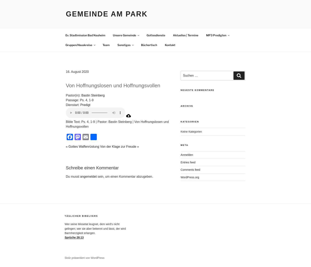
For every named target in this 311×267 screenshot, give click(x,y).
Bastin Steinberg (93, 95)
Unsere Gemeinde (126, 35)
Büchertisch (149, 45)
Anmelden (187, 154)
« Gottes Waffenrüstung (82, 146)
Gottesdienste (156, 35)
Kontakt (170, 45)
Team (106, 45)
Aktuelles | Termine (185, 35)
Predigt (85, 105)
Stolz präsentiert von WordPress (85, 257)
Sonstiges (125, 45)
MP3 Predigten (218, 35)
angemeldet (88, 176)
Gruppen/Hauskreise (80, 45)
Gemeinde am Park (107, 14)
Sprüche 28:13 (74, 237)
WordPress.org (190, 177)
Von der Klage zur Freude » (119, 146)
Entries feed (188, 162)
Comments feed (190, 169)
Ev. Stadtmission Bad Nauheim (85, 35)
